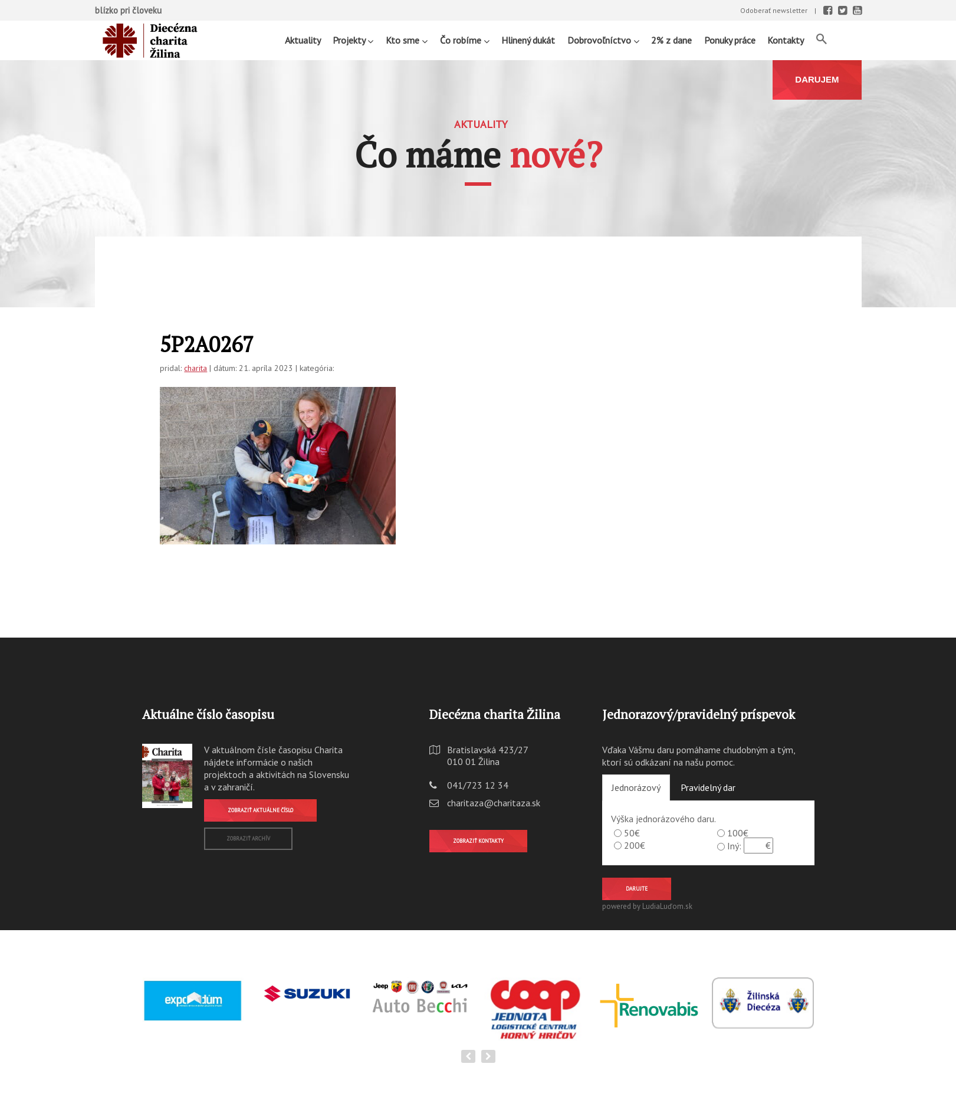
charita (195, 368)
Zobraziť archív (248, 838)
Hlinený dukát (528, 40)
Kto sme (407, 40)
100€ (737, 833)
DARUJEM (817, 79)
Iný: (734, 846)
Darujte (637, 888)
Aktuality (303, 40)
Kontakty (785, 40)
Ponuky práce (729, 40)
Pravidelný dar (708, 787)
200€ (634, 845)
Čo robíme (465, 40)
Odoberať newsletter (773, 10)
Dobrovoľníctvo (603, 40)
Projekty (353, 40)
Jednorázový (636, 787)
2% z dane (671, 40)
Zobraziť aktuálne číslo (260, 810)
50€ (632, 833)
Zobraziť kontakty (478, 841)
